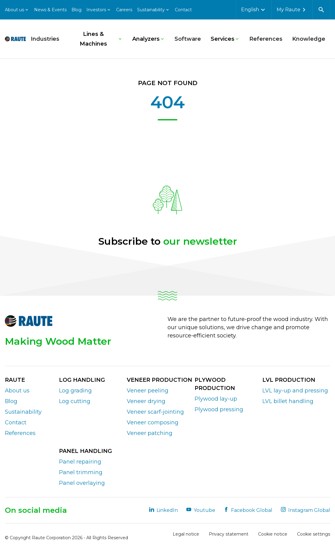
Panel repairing (80, 461)
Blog (76, 9)
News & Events (50, 9)
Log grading (75, 390)
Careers (124, 9)
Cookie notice (272, 534)
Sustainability (23, 412)
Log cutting (74, 401)
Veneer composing (152, 422)
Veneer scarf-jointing (155, 412)
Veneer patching (149, 433)
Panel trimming (80, 472)
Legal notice (186, 534)
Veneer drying (146, 401)
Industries (45, 39)
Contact (183, 9)
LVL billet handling (287, 401)
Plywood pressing (219, 409)
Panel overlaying (82, 483)
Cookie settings (313, 534)
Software (187, 39)
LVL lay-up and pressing (295, 390)
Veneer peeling (147, 390)
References (265, 39)
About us (17, 390)
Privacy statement (228, 534)
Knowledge (308, 39)
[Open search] (321, 9)
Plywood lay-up (216, 398)
